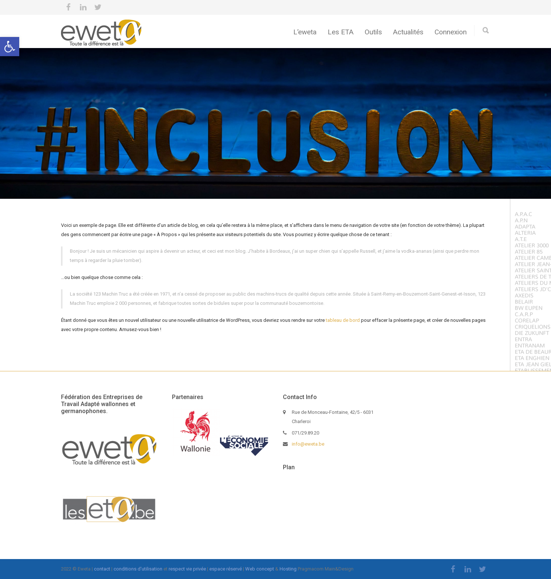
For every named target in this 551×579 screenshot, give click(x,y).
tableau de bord (343, 320)
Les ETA (341, 32)
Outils (373, 32)
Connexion (451, 32)
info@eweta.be (308, 444)
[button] (9, 46)
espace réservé (225, 569)
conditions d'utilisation (138, 569)
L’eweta (305, 32)
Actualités (408, 32)
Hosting (288, 569)
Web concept (259, 569)
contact (102, 569)
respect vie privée (187, 569)
